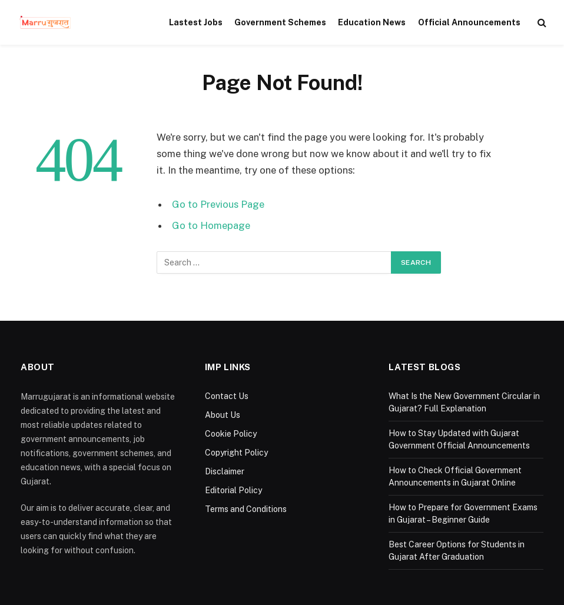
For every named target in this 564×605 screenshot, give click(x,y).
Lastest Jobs (196, 22)
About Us (222, 415)
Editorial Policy (233, 490)
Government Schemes (280, 22)
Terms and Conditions (246, 509)
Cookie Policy (231, 433)
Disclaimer (224, 471)
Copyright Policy (236, 452)
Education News (372, 22)
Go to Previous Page (218, 204)
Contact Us (226, 396)
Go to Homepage (211, 225)
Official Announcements (469, 22)
